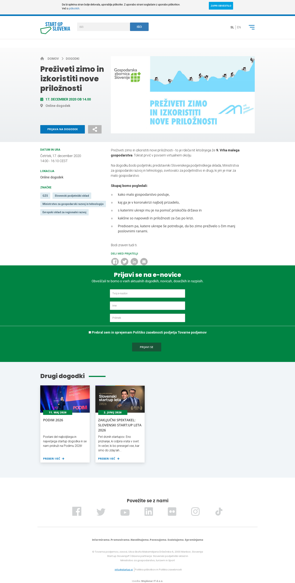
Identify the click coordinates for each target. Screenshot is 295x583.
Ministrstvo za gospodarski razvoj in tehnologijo (73, 203)
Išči (139, 26)
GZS (45, 195)
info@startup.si (124, 569)
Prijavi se (146, 347)
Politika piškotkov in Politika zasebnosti (158, 569)
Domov (53, 58)
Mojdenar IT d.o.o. (152, 581)
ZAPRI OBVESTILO (221, 6)
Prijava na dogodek (62, 129)
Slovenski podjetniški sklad (72, 195)
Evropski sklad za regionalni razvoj (64, 212)
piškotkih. (74, 8)
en (239, 27)
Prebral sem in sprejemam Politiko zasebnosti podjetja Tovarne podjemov (149, 332)
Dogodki (72, 58)
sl (232, 27)
